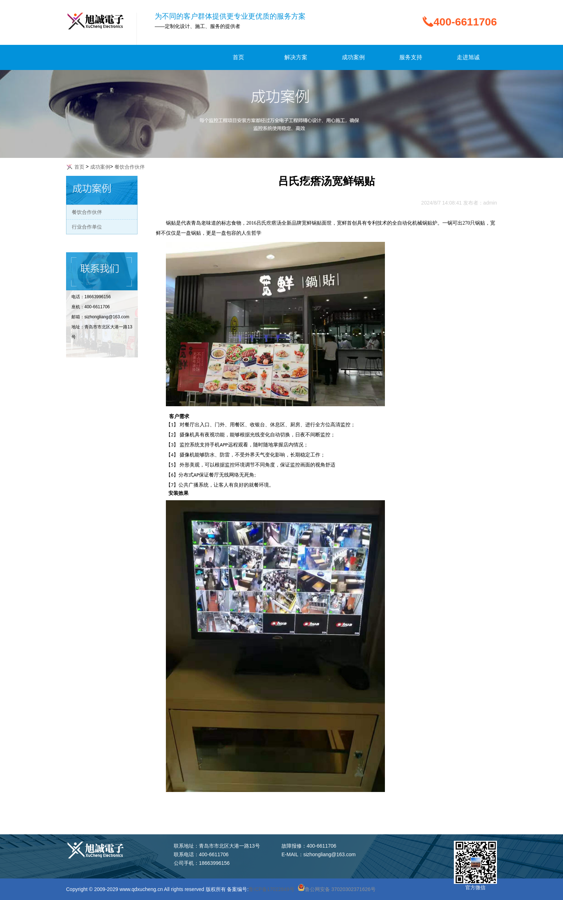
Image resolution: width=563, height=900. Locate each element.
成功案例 (353, 57)
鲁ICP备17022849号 (271, 889)
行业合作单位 (87, 227)
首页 (238, 57)
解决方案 (295, 57)
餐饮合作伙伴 (87, 212)
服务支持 (410, 57)
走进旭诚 (468, 57)
